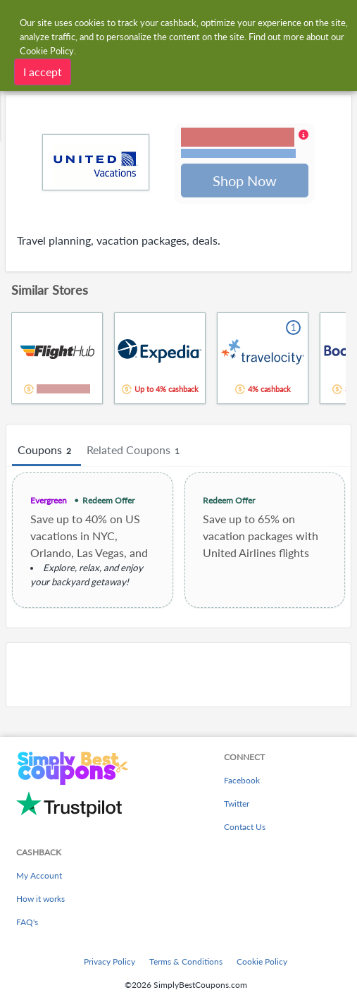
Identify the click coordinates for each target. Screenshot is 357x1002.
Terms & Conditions (186, 961)
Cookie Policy (262, 961)
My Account (39, 875)
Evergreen (48, 501)
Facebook (242, 780)
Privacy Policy (109, 961)
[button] (244, 144)
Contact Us (244, 826)
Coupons (46, 452)
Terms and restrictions (238, 154)
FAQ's (27, 922)
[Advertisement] (178, 676)
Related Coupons (135, 452)
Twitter (236, 803)
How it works (40, 898)
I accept (42, 71)
